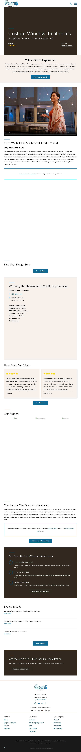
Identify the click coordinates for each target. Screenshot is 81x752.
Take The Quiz (40, 197)
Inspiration (32, 573)
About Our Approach (40, 77)
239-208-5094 (16, 220)
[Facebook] (35, 556)
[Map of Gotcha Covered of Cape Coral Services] (40, 266)
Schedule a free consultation (27, 174)
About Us (56, 573)
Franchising (57, 576)
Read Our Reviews (67, 45)
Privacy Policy (58, 581)
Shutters (7, 581)
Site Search (57, 578)
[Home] (11, 3)
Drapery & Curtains (10, 576)
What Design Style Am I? (36, 576)
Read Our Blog (40, 496)
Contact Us (32, 584)
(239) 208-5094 (52, 381)
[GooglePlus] (39, 556)
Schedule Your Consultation (40, 394)
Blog (30, 578)
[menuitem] (34, 596)
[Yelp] (42, 556)
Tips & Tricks (33, 581)
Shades (6, 578)
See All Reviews (40, 329)
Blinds (6, 573)
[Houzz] (46, 556)
